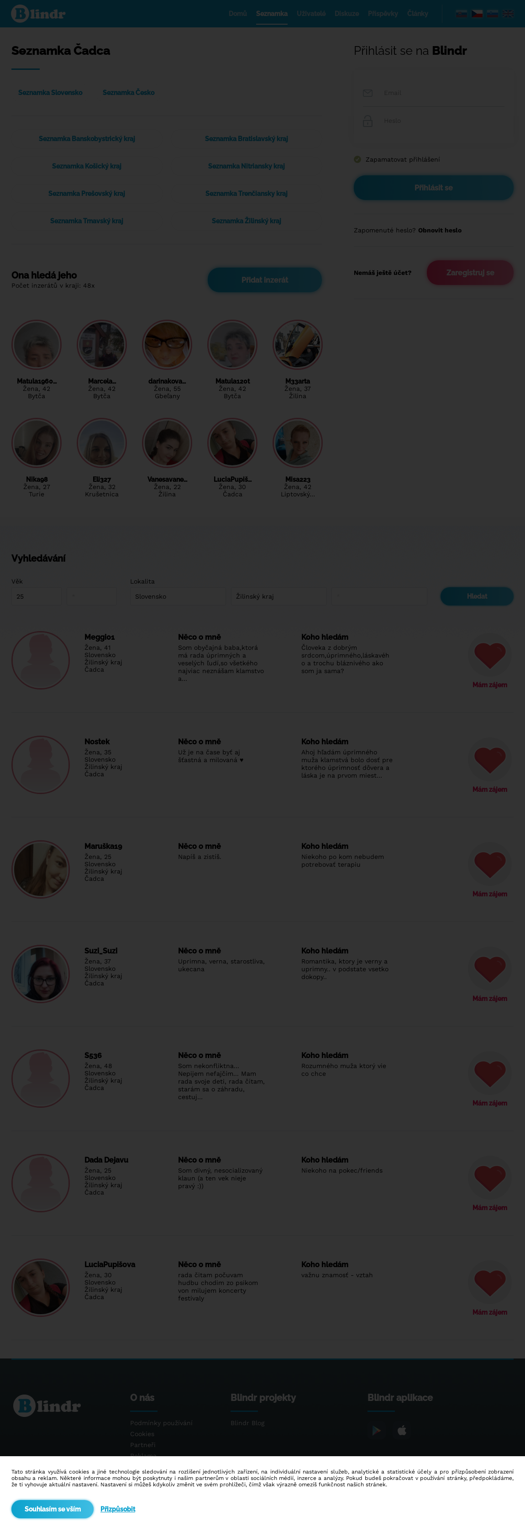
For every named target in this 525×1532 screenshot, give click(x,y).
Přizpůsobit (117, 1509)
